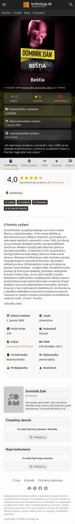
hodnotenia (56, 182)
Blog (27, 13)
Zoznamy (38, 13)
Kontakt (29, 480)
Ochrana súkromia (50, 480)
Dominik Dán (35, 391)
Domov (6, 13)
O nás (16, 480)
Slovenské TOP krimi (20, 346)
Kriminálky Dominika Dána (37, 87)
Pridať (17, 13)
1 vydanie (10, 113)
